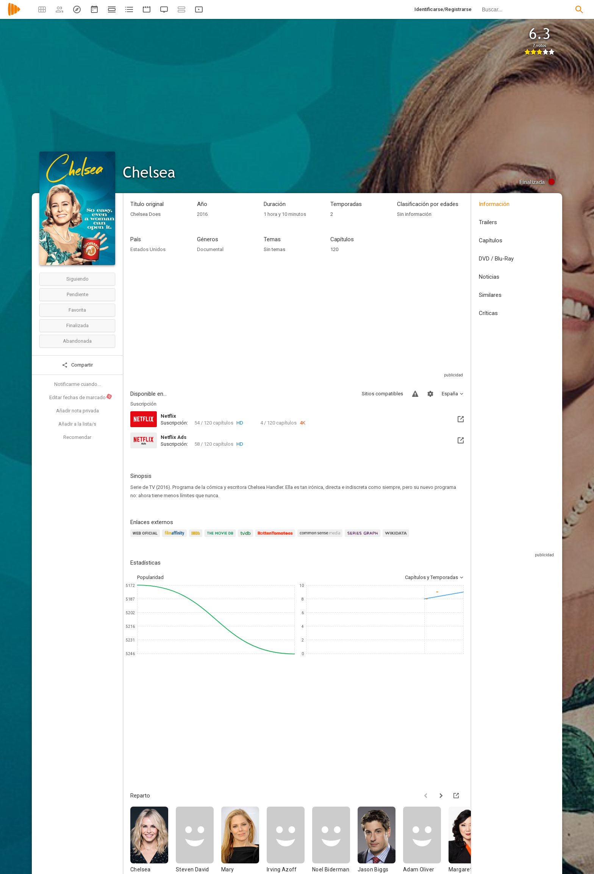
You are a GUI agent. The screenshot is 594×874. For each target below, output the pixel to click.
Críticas (488, 313)
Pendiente (77, 294)
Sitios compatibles (382, 393)
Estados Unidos (148, 249)
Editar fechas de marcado (81, 396)
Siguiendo (77, 279)
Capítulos (490, 240)
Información (494, 204)
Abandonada (77, 341)
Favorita (77, 310)
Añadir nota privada (77, 411)
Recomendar (77, 437)
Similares (490, 295)
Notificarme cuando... (77, 384)
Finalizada (77, 325)
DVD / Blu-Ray (496, 258)
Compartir (77, 365)
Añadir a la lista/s (77, 424)
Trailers (488, 222)
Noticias (489, 276)
